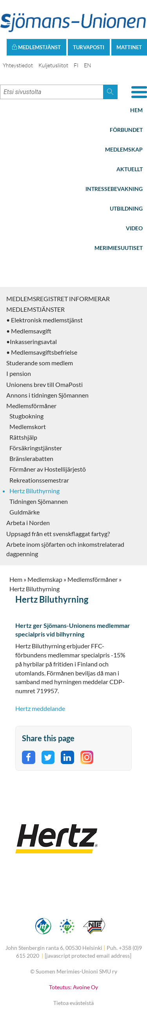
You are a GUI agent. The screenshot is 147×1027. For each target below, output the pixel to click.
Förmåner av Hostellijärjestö (47, 469)
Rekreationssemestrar (39, 480)
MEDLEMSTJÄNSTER (35, 309)
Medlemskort (27, 426)
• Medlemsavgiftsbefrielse (41, 352)
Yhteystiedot (18, 65)
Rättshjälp (23, 437)
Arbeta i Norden (28, 522)
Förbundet (126, 129)
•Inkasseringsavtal (31, 341)
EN (87, 65)
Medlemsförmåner (31, 405)
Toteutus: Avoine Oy (73, 987)
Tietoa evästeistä (73, 1002)
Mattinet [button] (129, 47)
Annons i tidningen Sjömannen (47, 395)
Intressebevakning (114, 188)
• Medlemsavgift (28, 331)
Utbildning (126, 208)
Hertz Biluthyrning (34, 490)
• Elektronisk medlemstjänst (44, 320)
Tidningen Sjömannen (38, 501)
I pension (18, 373)
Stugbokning (26, 416)
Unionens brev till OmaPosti (44, 384)
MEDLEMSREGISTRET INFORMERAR (58, 298)
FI (76, 65)
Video (134, 228)
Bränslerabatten (31, 458)
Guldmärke (24, 512)
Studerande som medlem (39, 362)
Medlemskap (124, 149)
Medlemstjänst (36, 47)
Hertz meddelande (40, 708)
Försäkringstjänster (35, 448)
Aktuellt (129, 169)
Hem (136, 110)
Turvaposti (88, 47)
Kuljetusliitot (53, 65)
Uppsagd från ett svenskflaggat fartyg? (58, 533)
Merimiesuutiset (118, 247)
